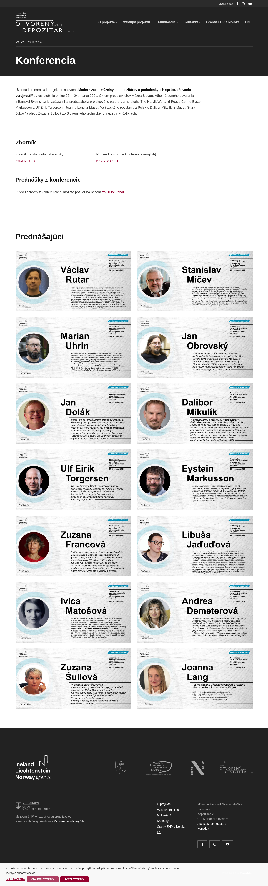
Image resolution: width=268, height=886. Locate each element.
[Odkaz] (45, 22)
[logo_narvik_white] (197, 762)
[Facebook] (237, 3)
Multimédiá (164, 815)
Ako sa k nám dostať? (211, 823)
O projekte (164, 804)
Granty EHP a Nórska (171, 826)
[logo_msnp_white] (159, 763)
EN (159, 832)
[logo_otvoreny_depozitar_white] (236, 763)
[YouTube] (250, 3)
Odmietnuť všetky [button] (42, 879)
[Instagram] (243, 3)
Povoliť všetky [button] (74, 879)
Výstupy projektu (168, 809)
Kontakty (163, 821)
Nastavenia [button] (15, 879)
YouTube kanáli (113, 192)
